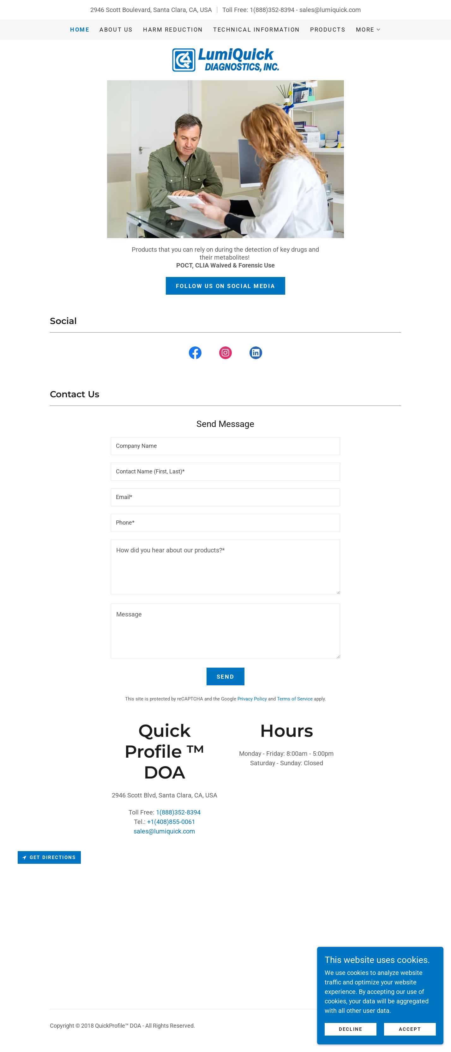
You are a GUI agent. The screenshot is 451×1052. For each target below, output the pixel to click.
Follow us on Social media (225, 286)
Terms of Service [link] (295, 699)
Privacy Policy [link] (252, 699)
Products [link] (328, 29)
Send (225, 676)
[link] (225, 59)
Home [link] (79, 29)
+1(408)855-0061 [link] (171, 822)
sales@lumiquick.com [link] (330, 10)
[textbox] (225, 446)
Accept (410, 1029)
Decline (350, 1029)
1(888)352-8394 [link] (272, 10)
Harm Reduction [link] (173, 29)
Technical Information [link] (256, 29)
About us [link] (116, 29)
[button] (368, 29)
